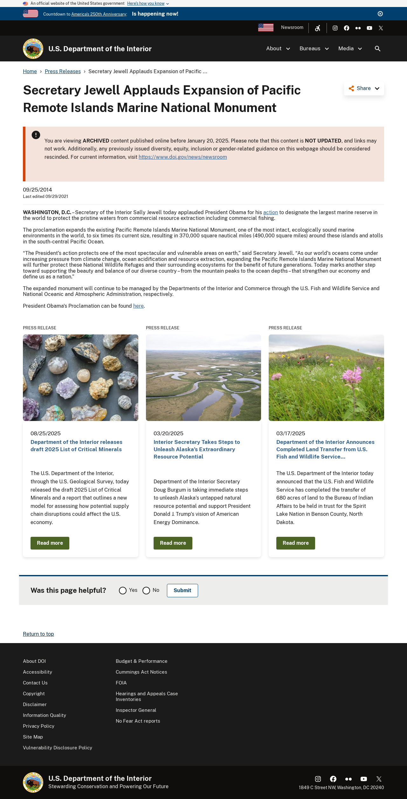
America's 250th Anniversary (98, 14)
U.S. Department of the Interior (100, 49)
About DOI (34, 661)
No (156, 590)
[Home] (33, 49)
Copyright (34, 693)
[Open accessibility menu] (317, 28)
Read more (50, 543)
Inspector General (136, 710)
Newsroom (292, 27)
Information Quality (44, 715)
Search (377, 48)
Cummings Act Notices (141, 672)
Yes (133, 590)
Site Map (33, 736)
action (270, 212)
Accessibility (37, 672)
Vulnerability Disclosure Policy (57, 747)
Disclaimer (35, 704)
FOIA (121, 682)
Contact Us (35, 682)
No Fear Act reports (138, 721)
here (138, 306)
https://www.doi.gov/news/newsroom (183, 157)
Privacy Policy (38, 726)
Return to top (38, 634)
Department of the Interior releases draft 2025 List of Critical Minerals (76, 445)
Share (364, 88)
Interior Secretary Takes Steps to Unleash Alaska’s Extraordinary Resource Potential (197, 449)
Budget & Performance (142, 661)
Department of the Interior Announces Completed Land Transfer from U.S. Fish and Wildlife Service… (325, 449)
